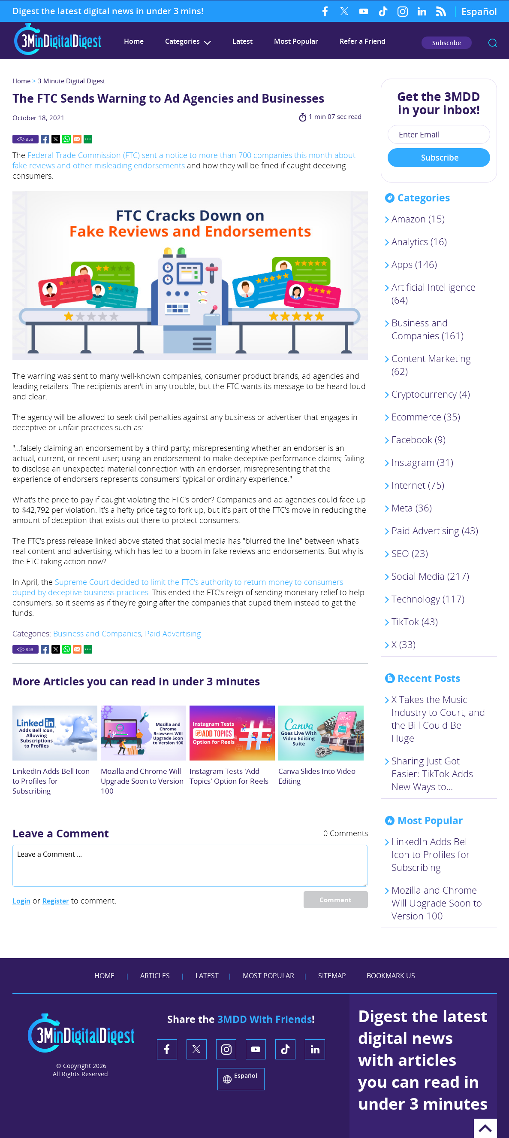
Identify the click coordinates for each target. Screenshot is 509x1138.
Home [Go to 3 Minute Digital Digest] (134, 41)
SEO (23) (410, 553)
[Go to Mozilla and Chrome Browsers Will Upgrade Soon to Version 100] (143, 733)
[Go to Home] (57, 54)
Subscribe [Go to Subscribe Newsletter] (446, 43)
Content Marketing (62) (431, 364)
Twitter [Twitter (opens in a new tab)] (344, 11)
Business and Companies (97, 633)
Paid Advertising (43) (435, 530)
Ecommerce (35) (426, 416)
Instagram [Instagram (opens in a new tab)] (402, 11)
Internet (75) (418, 484)
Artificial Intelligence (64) (434, 293)
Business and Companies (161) (428, 329)
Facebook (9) (419, 439)
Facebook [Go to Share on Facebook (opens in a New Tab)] (45, 139)
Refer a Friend (363, 41)
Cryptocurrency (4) (431, 393)
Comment (335, 899)
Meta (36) (412, 507)
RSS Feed (441, 11)
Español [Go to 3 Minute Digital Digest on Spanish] (479, 11)
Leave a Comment (60, 833)
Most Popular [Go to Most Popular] (296, 41)
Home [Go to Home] (21, 80)
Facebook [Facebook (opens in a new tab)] (325, 11)
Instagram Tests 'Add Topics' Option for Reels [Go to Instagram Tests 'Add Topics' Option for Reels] (229, 776)
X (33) (404, 644)
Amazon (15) (418, 218)
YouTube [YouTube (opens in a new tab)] (363, 11)
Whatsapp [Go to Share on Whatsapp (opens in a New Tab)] (66, 139)
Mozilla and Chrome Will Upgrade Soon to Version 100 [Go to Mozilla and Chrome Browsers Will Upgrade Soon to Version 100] (142, 781)
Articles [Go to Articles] (155, 975)
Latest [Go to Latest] (242, 41)
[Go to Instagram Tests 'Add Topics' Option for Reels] (232, 733)
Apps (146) (414, 264)
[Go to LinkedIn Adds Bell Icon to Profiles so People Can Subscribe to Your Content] (55, 733)
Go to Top (485, 1128)
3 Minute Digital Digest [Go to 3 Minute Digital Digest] (71, 80)
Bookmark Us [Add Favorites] (391, 975)
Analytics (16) (419, 241)
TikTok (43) (415, 621)
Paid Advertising (173, 633)
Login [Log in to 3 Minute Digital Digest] (21, 901)
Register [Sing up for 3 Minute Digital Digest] (55, 901)
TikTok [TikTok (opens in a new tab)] (383, 11)
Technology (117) (428, 598)
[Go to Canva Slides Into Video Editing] (321, 733)
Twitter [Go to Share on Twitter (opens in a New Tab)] (55, 139)
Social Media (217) (430, 575)
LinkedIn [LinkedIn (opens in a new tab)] (421, 11)
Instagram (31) (422, 462)
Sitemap (332, 975)
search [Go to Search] (492, 43)
